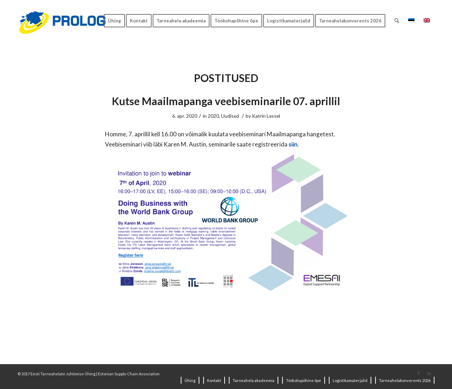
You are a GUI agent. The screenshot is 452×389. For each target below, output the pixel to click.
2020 (213, 116)
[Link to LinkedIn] (429, 373)
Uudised (230, 116)
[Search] (397, 20)
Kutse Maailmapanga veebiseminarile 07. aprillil (226, 101)
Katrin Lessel (266, 116)
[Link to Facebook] (418, 373)
